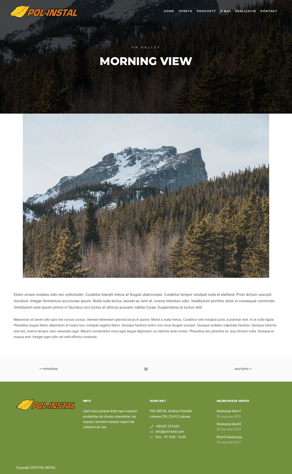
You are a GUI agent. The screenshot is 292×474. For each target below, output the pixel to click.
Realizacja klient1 (229, 411)
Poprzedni (49, 369)
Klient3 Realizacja (229, 437)
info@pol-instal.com (167, 431)
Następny (243, 369)
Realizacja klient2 (229, 424)
